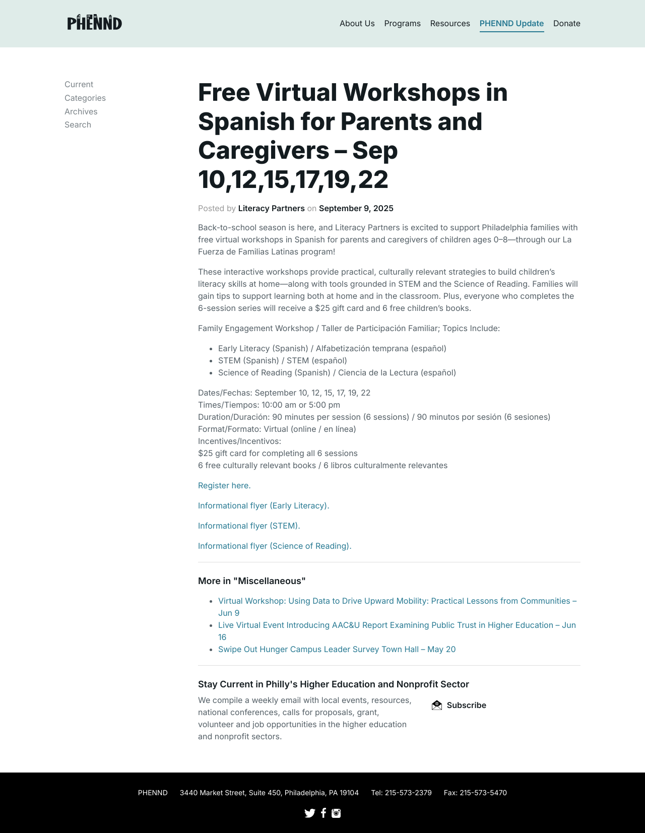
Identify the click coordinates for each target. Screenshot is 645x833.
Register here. (224, 485)
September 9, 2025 (356, 208)
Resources (450, 23)
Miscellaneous (269, 581)
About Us (357, 23)
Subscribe (459, 705)
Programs (402, 23)
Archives (81, 111)
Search (77, 124)
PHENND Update (512, 23)
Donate (566, 23)
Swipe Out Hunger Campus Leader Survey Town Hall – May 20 (337, 649)
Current (78, 84)
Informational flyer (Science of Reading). (275, 546)
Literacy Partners (271, 208)
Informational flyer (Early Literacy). (264, 505)
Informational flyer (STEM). (249, 526)
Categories (85, 98)
